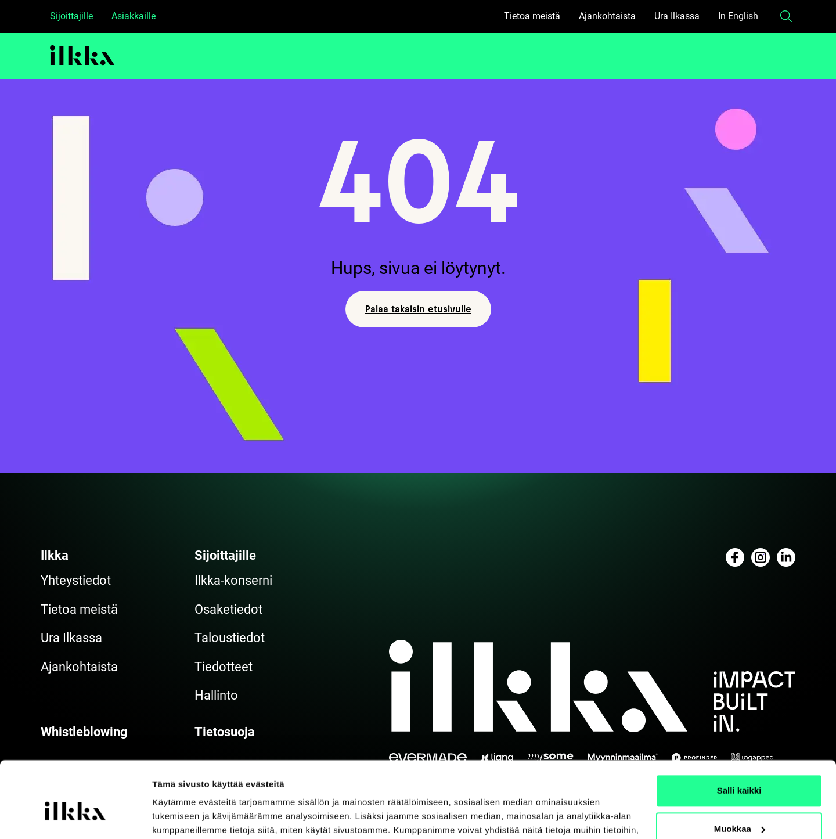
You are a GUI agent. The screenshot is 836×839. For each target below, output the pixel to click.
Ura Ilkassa (677, 15)
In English (738, 15)
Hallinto (216, 695)
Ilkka (55, 555)
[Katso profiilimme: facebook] (735, 557)
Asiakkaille (133, 15)
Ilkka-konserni (233, 580)
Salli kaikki (739, 731)
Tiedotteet (223, 667)
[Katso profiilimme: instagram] (760, 557)
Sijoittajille (71, 15)
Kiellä (739, 807)
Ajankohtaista (607, 15)
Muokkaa (739, 768)
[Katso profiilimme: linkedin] (786, 557)
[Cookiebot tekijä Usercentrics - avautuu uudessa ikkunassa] (75, 816)
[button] (786, 16)
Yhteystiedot (76, 580)
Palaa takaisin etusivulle (418, 309)
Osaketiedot (228, 609)
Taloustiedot (229, 638)
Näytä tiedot (177, 816)
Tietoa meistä (532, 15)
